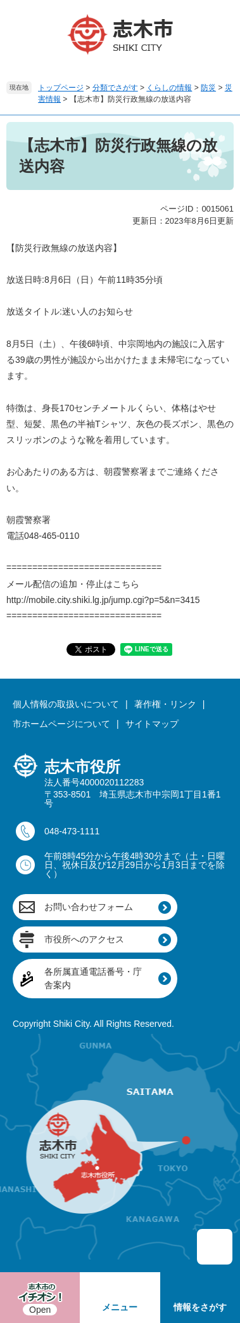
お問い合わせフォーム (88, 907)
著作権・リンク (165, 704)
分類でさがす (115, 87)
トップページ (61, 87)
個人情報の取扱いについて (66, 704)
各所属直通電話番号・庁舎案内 (93, 978)
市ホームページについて (61, 724)
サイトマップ (152, 724)
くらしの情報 (169, 87)
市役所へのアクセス (84, 939)
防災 (208, 87)
